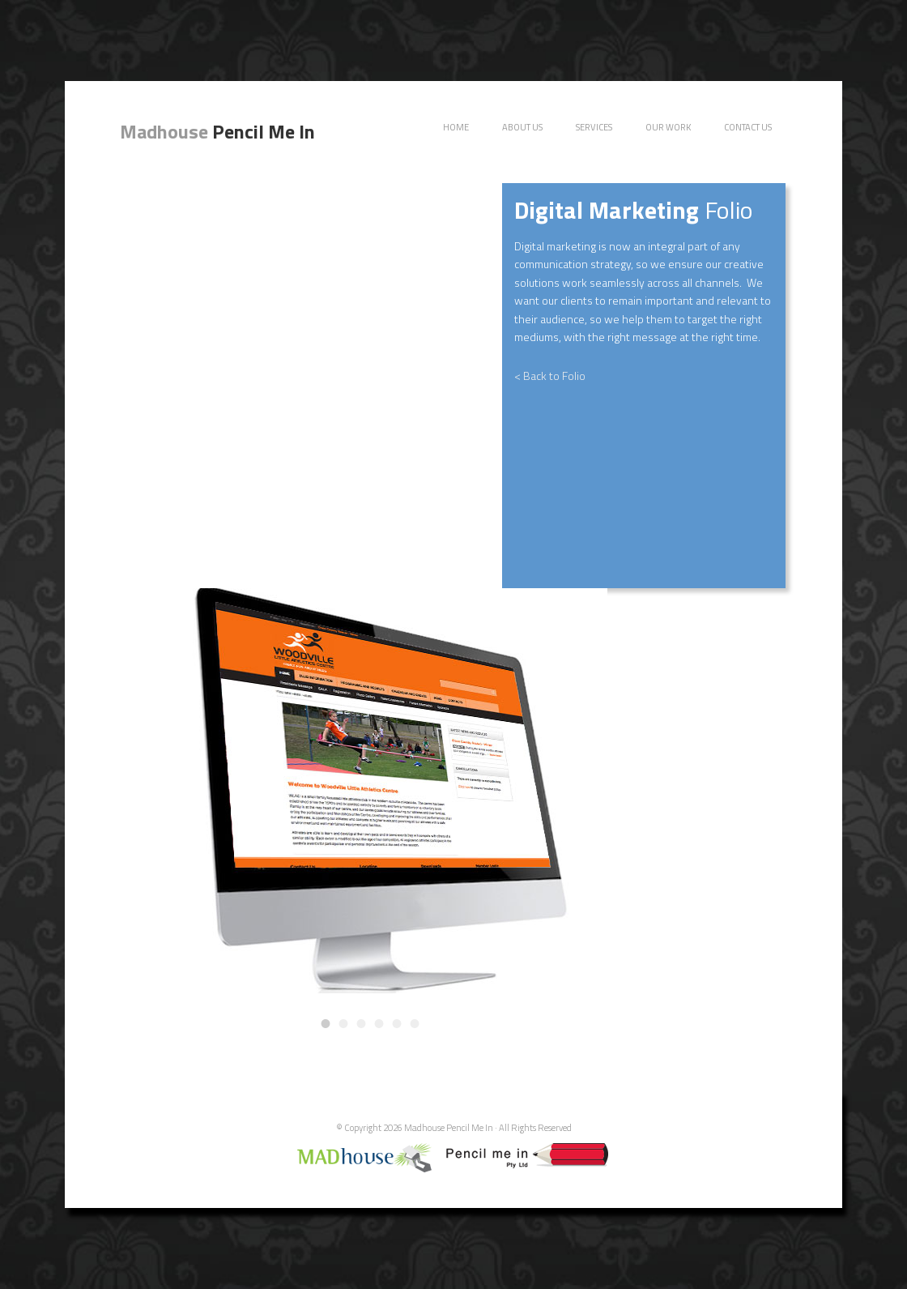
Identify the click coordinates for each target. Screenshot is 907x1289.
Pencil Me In (217, 131)
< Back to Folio (550, 375)
